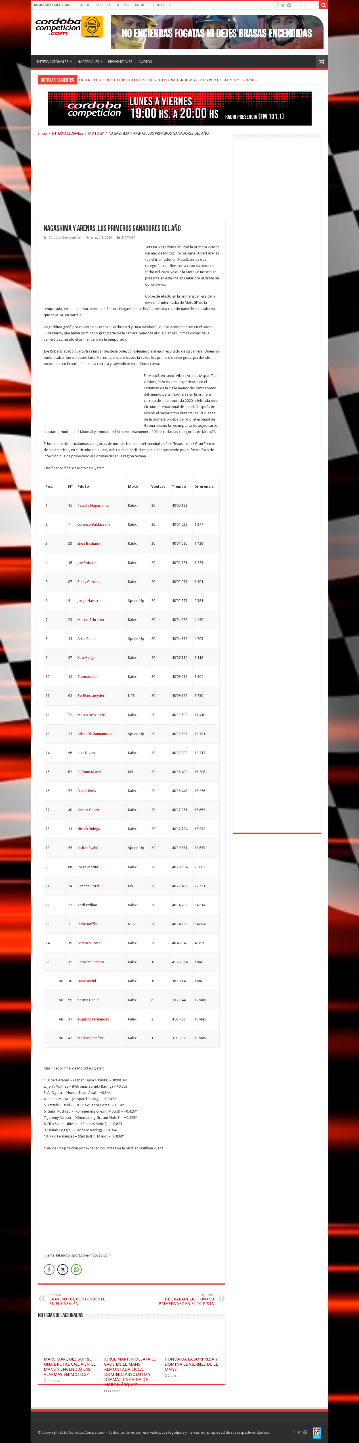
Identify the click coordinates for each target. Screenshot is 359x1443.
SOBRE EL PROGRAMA (112, 5)
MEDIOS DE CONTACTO (153, 5)
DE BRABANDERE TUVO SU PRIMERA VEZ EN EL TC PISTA (185, 1299)
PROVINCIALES (120, 62)
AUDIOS (145, 62)
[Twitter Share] (62, 1269)
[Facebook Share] (49, 1269)
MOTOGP (96, 133)
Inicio (42, 133)
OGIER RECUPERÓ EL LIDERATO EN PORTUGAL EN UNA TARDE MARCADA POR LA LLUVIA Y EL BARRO (168, 80)
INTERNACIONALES (52, 62)
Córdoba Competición (65, 237)
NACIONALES (88, 62)
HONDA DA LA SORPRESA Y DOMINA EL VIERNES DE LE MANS (191, 1364)
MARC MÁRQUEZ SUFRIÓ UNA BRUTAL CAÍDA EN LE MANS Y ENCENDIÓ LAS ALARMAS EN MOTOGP (70, 1367)
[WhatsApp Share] (76, 1269)
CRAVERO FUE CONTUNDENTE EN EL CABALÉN (78, 1299)
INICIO (85, 5)
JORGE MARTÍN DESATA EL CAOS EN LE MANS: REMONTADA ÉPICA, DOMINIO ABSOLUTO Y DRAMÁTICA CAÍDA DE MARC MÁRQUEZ (130, 1372)
